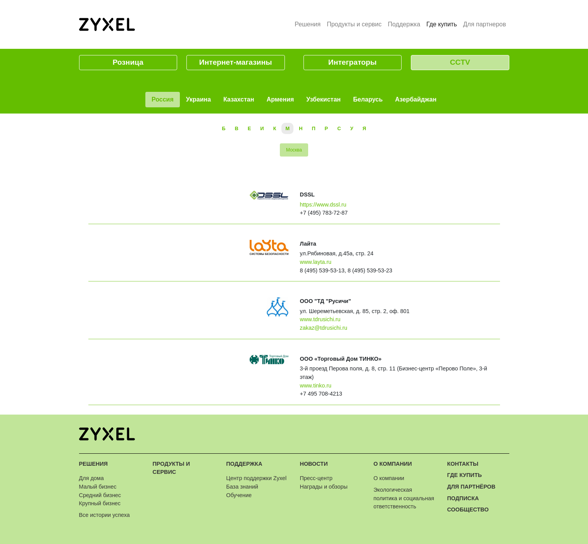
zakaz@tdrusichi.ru (324, 328)
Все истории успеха (104, 515)
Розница (128, 62)
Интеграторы (352, 62)
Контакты (463, 464)
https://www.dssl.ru (323, 204)
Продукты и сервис (354, 24)
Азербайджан (415, 99)
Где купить (443, 24)
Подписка (463, 498)
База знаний (242, 487)
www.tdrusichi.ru (320, 319)
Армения (280, 99)
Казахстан (238, 99)
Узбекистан (323, 99)
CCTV (460, 62)
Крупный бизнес (100, 503)
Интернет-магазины (235, 62)
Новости (314, 464)
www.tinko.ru (316, 385)
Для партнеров (484, 24)
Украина (198, 99)
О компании (393, 464)
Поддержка (404, 24)
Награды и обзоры (324, 487)
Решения (308, 24)
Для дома (91, 478)
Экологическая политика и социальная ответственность (404, 498)
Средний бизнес (100, 495)
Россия (163, 99)
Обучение (239, 495)
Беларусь (368, 99)
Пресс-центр (316, 478)
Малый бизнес (98, 487)
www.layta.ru (316, 262)
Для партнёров (471, 487)
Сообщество (468, 509)
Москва (294, 150)
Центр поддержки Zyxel (256, 478)
